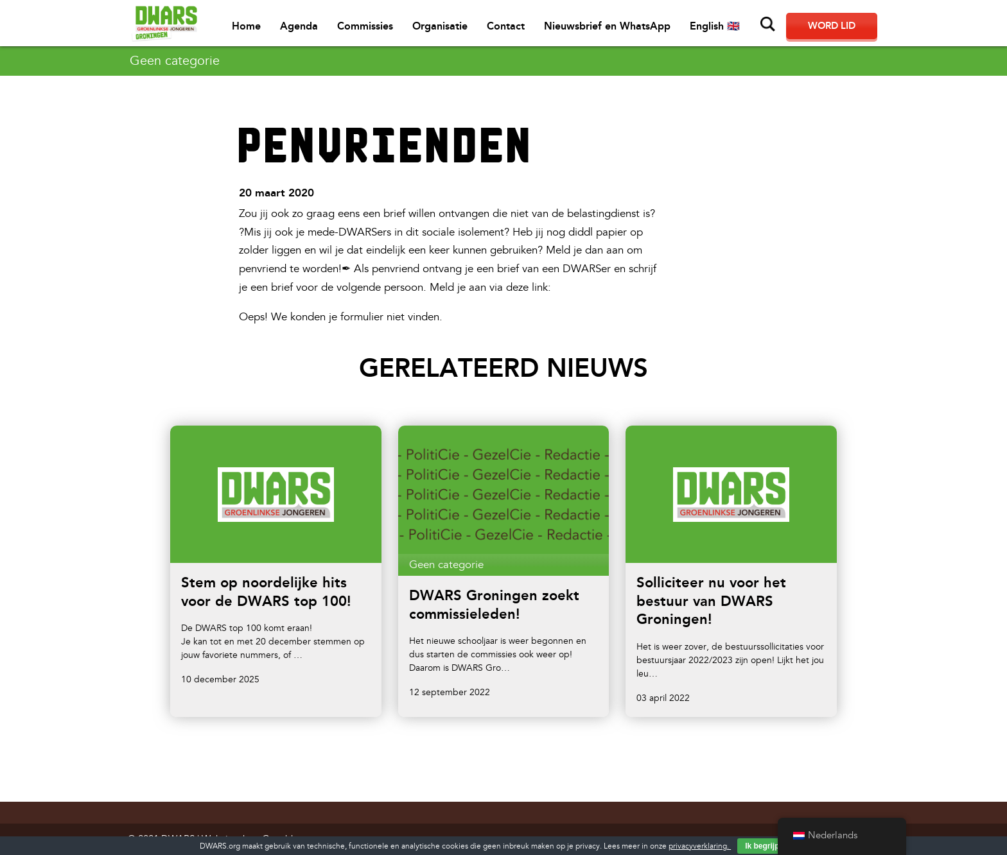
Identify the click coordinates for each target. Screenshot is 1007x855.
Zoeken (768, 24)
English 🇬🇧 (715, 26)
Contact (506, 26)
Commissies (365, 26)
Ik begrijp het (769, 846)
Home (246, 26)
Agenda (299, 26)
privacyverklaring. (700, 846)
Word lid (831, 25)
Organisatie (440, 26)
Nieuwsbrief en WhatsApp (607, 26)
